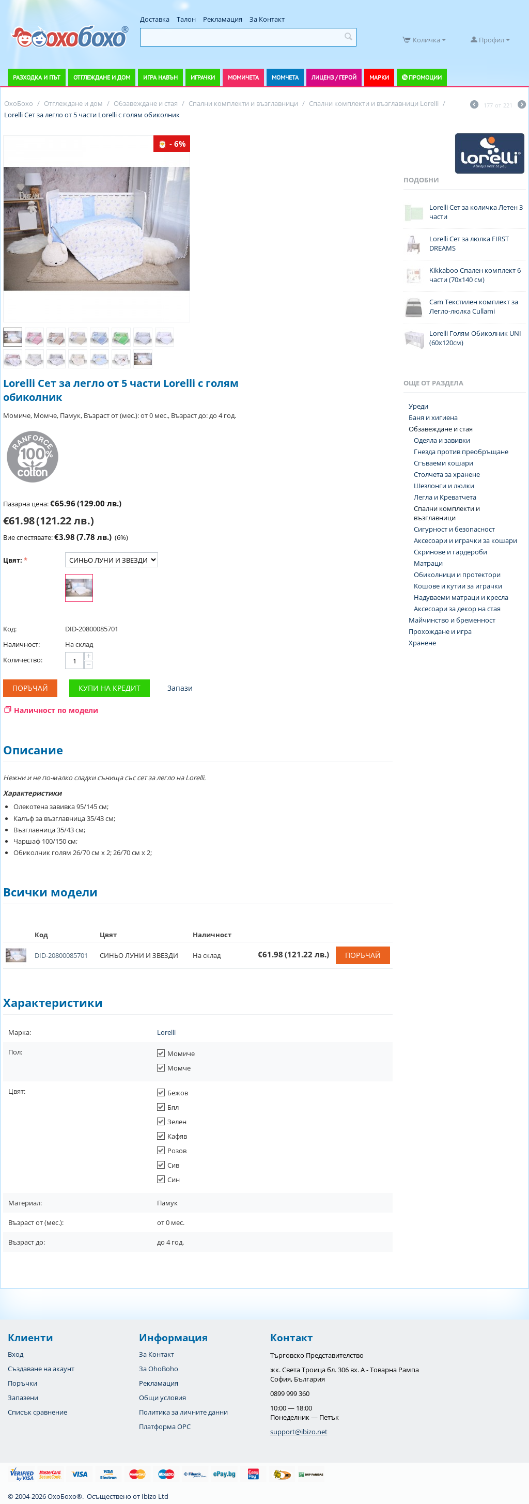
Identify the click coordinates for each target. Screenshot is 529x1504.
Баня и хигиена (433, 417)
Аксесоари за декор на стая (457, 608)
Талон (186, 19)
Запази (180, 688)
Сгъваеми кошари (443, 463)
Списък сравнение (37, 1412)
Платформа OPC (165, 1426)
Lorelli (166, 1032)
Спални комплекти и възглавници (447, 513)
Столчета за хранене (447, 474)
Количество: (22, 659)
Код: (10, 628)
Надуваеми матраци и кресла (461, 597)
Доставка (154, 19)
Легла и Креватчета (445, 497)
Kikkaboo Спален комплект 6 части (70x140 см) (475, 275)
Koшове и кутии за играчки (458, 586)
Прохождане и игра (440, 631)
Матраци (428, 563)
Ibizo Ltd (155, 1496)
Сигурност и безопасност (454, 529)
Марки (379, 77)
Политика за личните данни (183, 1412)
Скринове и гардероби (450, 551)
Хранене (422, 642)
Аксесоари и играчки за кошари (465, 540)
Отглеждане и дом (101, 77)
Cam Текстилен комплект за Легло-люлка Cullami (473, 306)
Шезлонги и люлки (444, 485)
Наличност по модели (56, 710)
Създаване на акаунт (41, 1368)
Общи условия (162, 1397)
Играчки (203, 77)
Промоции (425, 77)
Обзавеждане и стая (441, 428)
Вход (15, 1354)
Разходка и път (36, 77)
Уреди (418, 406)
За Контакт (267, 19)
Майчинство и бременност (452, 620)
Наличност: (21, 644)
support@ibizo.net (299, 1431)
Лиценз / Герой (334, 77)
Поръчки (22, 1383)
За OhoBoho (158, 1368)
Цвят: (12, 560)
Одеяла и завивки (442, 440)
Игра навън (160, 77)
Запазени (23, 1397)
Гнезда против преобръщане (461, 451)
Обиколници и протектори (457, 574)
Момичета (243, 77)
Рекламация (222, 19)
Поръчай (30, 688)
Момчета (285, 77)
